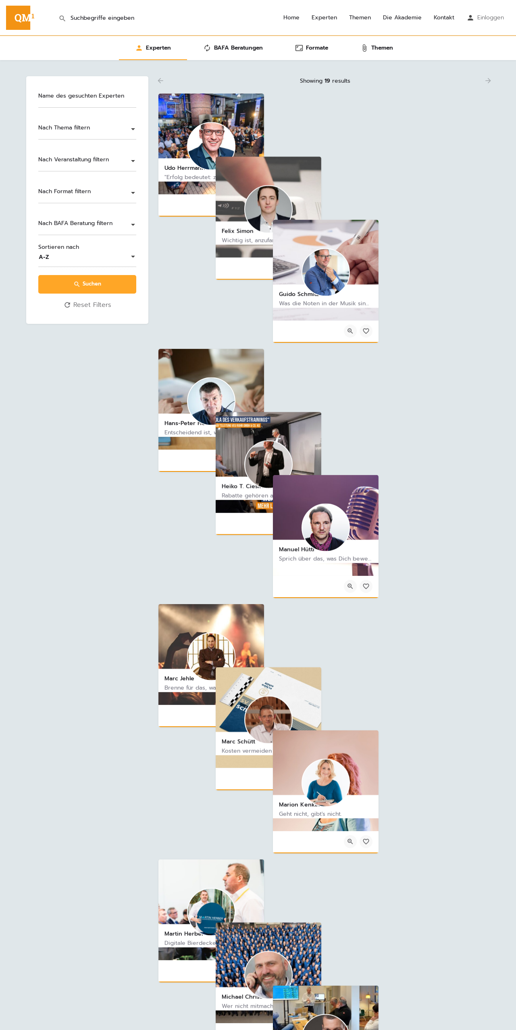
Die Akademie (402, 18)
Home (291, 18)
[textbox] (87, 130)
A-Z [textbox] (44, 257)
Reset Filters (87, 305)
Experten (324, 18)
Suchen (87, 284)
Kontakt (444, 18)
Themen (360, 18)
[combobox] (87, 130)
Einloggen (490, 17)
